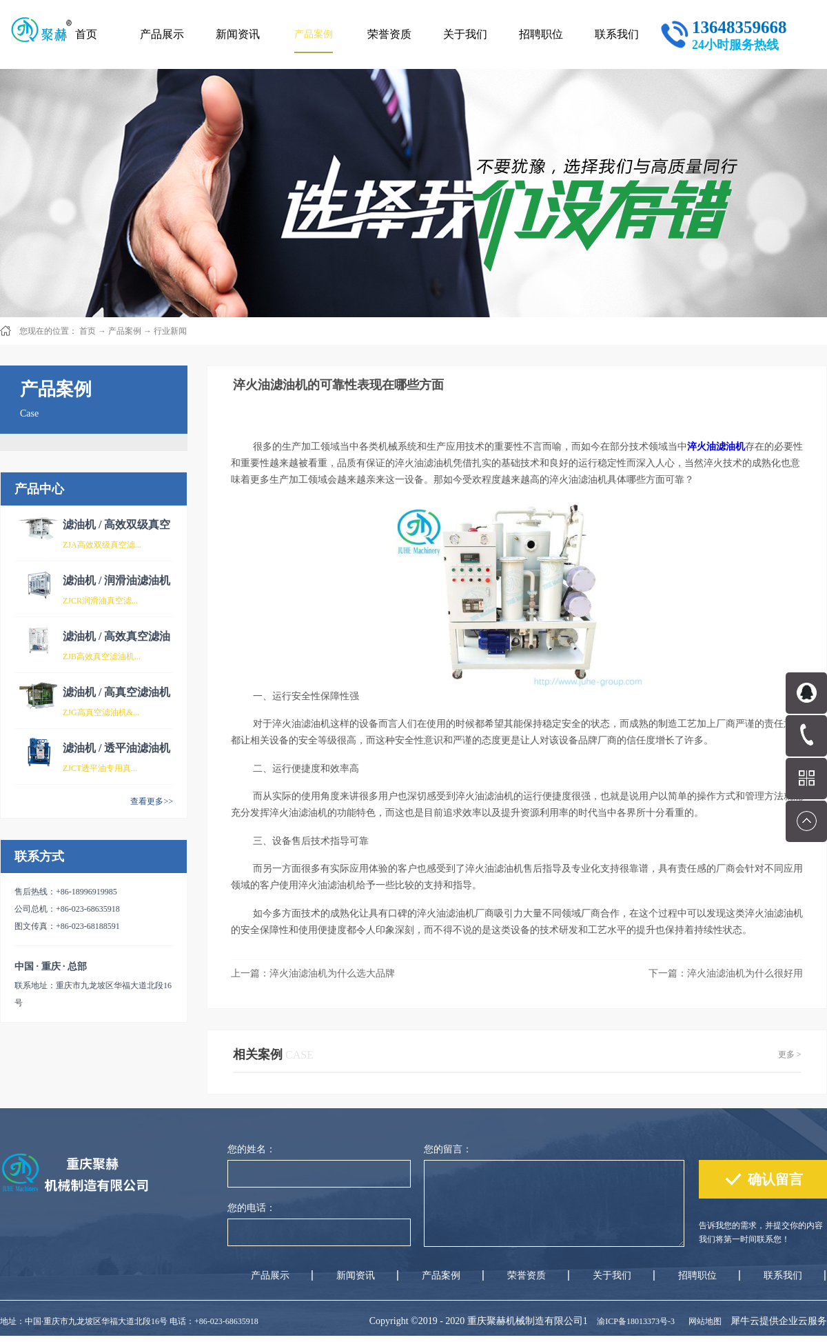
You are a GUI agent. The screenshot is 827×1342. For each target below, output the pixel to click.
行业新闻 (170, 331)
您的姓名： (251, 1149)
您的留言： (448, 1149)
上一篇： (313, 973)
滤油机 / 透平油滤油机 (116, 748)
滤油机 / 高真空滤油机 (116, 692)
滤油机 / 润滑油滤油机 (116, 580)
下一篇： (726, 973)
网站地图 (703, 1321)
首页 (86, 34)
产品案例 (124, 331)
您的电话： (251, 1208)
